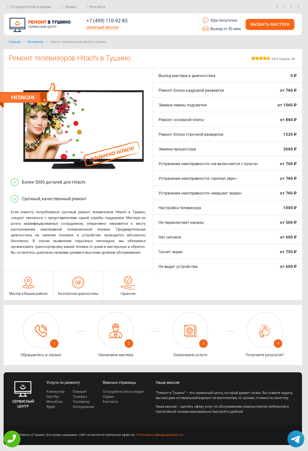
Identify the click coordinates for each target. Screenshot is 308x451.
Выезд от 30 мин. (222, 28)
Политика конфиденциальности (159, 435)
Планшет (80, 391)
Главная (15, 42)
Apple (50, 407)
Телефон (80, 397)
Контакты (97, 7)
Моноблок (54, 402)
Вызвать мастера (269, 24)
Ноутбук (52, 397)
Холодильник (83, 407)
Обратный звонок (102, 28)
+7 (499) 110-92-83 (107, 21)
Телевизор (35, 42)
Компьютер (55, 391)
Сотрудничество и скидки (30, 7)
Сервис (71, 7)
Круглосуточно (220, 20)
